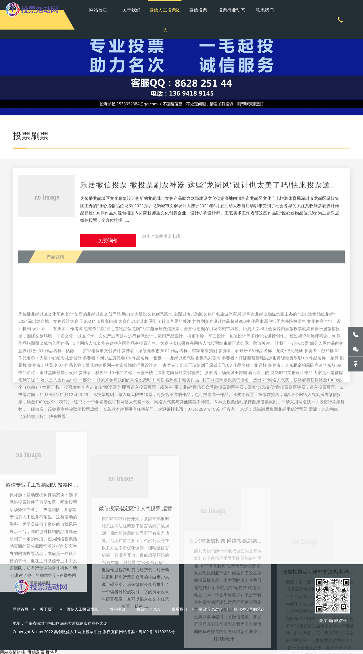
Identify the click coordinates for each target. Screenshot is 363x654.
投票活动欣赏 (210, 609)
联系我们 (265, 10)
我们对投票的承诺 (249, 609)
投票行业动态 (231, 10)
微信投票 (198, 10)
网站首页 (98, 10)
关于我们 (131, 10)
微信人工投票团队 (165, 20)
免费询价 (108, 245)
